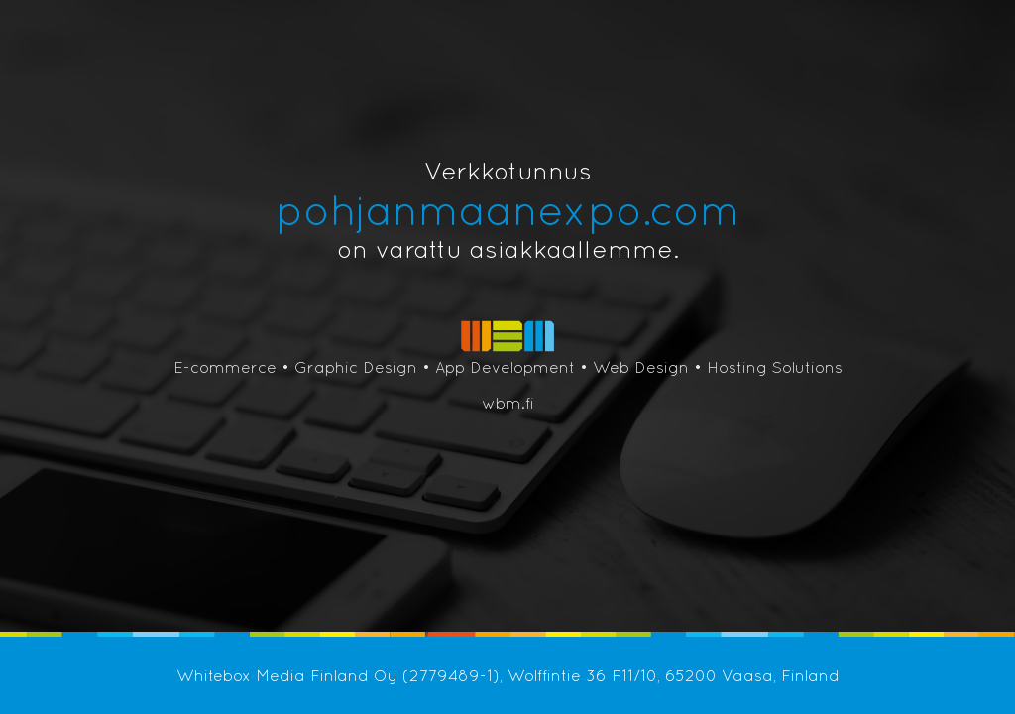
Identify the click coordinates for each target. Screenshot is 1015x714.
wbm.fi (508, 403)
